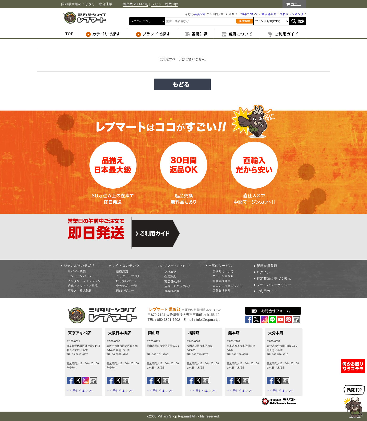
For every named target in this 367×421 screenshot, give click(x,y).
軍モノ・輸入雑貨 (80, 290)
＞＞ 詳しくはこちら (80, 390)
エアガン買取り (223, 276)
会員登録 (200, 14)
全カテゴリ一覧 (126, 285)
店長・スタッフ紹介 (177, 286)
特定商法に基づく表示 (274, 278)
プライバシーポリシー (274, 285)
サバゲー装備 (77, 271)
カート (296, 4)
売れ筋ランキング (292, 14)
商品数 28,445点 (135, 4)
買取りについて (223, 271)
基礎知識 (122, 271)
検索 (301, 21)
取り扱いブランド (128, 281)
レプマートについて (175, 266)
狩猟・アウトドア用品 (83, 285)
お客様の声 (171, 291)
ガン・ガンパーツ (80, 276)
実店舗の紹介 (173, 281)
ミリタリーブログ (128, 276)
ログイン (263, 272)
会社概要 (170, 272)
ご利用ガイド (267, 291)
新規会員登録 (267, 266)
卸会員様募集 (221, 281)
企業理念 (170, 276)
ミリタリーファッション (84, 281)
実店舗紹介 (269, 14)
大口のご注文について (227, 285)
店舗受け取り (221, 290)
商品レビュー (125, 290)
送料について (249, 14)
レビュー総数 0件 (164, 4)
